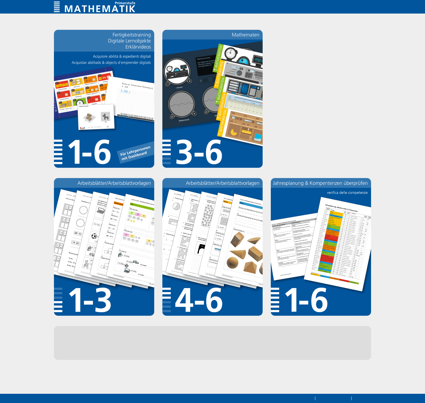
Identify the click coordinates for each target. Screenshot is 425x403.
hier (170, 359)
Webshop (94, 348)
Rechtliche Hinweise (331, 398)
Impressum (362, 398)
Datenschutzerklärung (291, 398)
